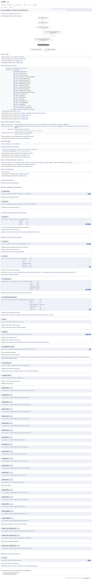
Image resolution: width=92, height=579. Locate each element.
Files (30, 4)
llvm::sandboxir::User (18, 60)
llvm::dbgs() (9, 327)
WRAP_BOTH (15, 73)
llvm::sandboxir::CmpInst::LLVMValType (13, 193)
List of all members (89, 10)
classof (16, 129)
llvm (1, 7)
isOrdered (28, 106)
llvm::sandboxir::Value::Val (70, 272)
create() (26, 314)
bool (13, 129)
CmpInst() (10, 566)
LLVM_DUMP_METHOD (5, 111)
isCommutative (23, 94)
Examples (35, 4)
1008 (10, 339)
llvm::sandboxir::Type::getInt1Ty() (53, 357)
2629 (10, 563)
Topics (14, 4)
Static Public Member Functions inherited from (17, 136)
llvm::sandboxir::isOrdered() (12, 541)
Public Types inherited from (13, 58)
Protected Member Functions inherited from (17, 153)
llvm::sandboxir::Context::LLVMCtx (9, 358)
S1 (31, 124)
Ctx (55, 124)
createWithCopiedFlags (20, 126)
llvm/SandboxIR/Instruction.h (13, 13)
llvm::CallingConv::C (10, 314)
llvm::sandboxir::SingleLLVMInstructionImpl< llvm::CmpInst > (32, 113)
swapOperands (16, 70)
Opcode (32, 149)
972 (9, 354)
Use (3, 151)
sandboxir (5, 7)
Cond (27, 162)
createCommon (18, 162)
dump (14, 111)
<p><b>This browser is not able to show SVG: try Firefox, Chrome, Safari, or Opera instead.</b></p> (46, 34)
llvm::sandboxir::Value (18, 62)
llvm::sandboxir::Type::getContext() (37, 357)
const (28, 109)
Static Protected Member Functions (72, 10)
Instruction (53, 126)
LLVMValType (8, 143)
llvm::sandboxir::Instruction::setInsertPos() (52, 272)
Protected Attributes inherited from (15, 174)
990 (9, 381)
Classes (26, 4)
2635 (10, 207)
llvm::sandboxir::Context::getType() (79, 357)
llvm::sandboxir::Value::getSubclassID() (15, 251)
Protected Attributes (81, 10)
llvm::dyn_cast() (31, 272)
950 (9, 270)
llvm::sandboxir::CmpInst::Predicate (13, 204)
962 (9, 312)
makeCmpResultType (19, 132)
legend (46, 51)
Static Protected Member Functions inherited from (18, 164)
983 (9, 368)
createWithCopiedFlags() (13, 274)
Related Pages (9, 4)
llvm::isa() (37, 272)
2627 (10, 229)
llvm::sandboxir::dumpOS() (20, 327)
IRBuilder (56, 162)
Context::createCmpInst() (10, 151)
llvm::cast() (8, 272)
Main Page (3, 4)
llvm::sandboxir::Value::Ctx (16, 232)
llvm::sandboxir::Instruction (19, 58)
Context (52, 124)
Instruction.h (16, 183)
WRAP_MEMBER (16, 71)
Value (11, 124)
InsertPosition (43, 124)
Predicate (7, 56)
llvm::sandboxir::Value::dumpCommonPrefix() (16, 342)
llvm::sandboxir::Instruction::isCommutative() (16, 524)
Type (12, 132)
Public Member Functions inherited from (23, 113)
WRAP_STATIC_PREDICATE (19, 76)
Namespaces (19, 4)
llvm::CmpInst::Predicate (17, 56)
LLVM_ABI (8, 68)
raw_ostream (21, 109)
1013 (10, 325)
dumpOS (15, 109)
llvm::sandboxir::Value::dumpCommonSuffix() (39, 342)
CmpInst (10, 7)
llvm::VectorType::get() (24, 357)
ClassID (26, 149)
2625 (10, 197)
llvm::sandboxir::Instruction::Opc (31, 232)
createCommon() (20, 566)
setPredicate (16, 68)
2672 (10, 249)
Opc (35, 149)
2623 (9, 183)
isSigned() (8, 485)
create (16, 124)
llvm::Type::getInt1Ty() (66, 357)
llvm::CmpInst (15, 143)
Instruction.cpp (16, 270)
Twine (62, 124)
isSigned (21, 99)
